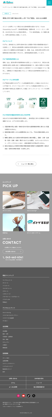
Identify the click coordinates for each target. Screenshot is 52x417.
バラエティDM (6, 299)
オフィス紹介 (6, 358)
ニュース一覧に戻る (25, 164)
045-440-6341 (13, 257)
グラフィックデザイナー (9, 363)
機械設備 (5, 347)
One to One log (7, 312)
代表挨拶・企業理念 (8, 336)
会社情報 (5, 326)
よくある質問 (13, 387)
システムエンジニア (8, 366)
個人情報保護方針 (39, 387)
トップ (4, 7)
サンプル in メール (7, 280)
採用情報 (5, 353)
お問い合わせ (13, 378)
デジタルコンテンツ (9, 308)
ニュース (10, 7)
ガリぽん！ (5, 321)
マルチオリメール (7, 288)
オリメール (5, 283)
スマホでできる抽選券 (8, 318)
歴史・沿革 (5, 334)
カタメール (5, 291)
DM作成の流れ (39, 378)
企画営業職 (5, 361)
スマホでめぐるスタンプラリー (10, 315)
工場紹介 (5, 345)
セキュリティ (6, 342)
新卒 (4, 372)
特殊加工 (5, 302)
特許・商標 (5, 339)
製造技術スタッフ (7, 369)
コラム (13, 383)
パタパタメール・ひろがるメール (11, 296)
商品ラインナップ (8, 275)
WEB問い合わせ (13, 251)
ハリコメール (6, 285)
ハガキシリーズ (6, 294)
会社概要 (5, 331)
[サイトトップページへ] (8, 2)
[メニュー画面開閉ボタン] (49, 3)
